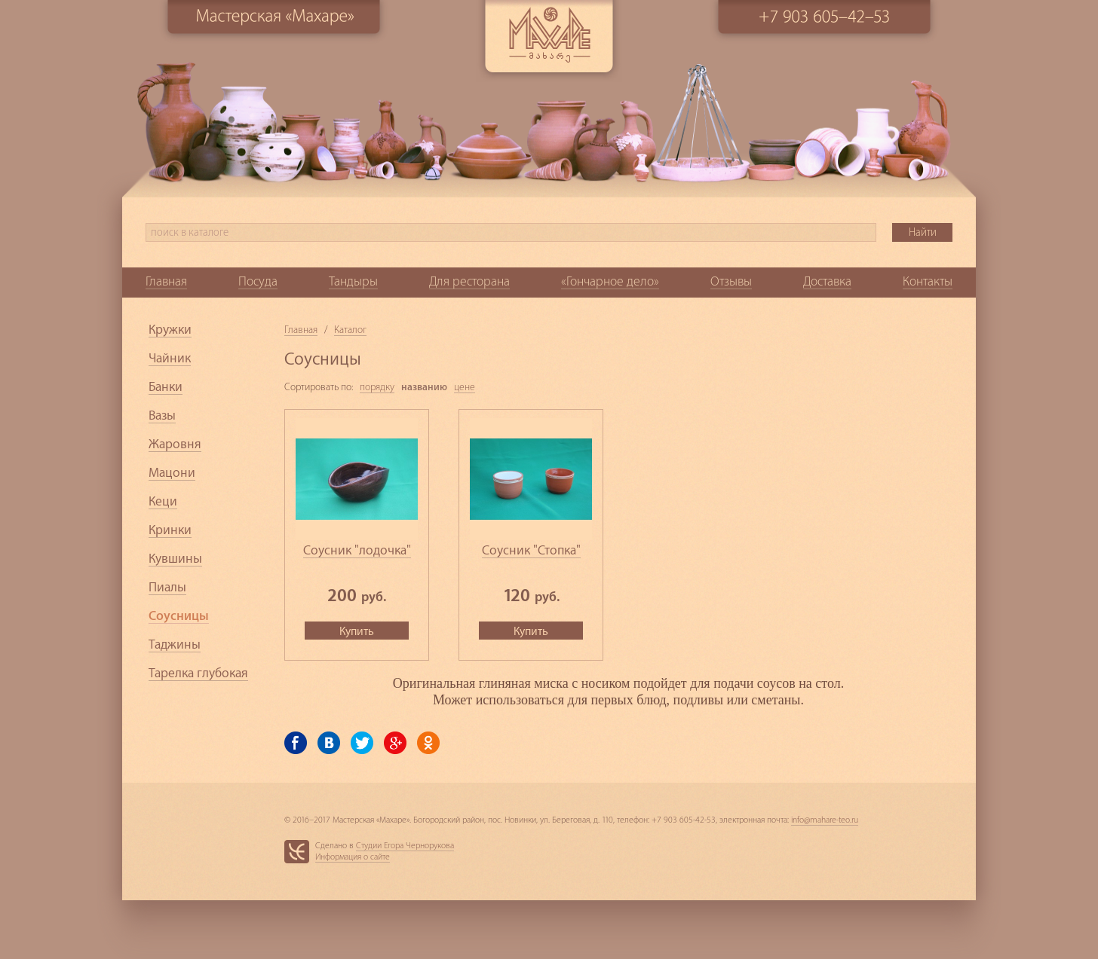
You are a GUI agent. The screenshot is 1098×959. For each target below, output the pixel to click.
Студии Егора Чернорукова (405, 846)
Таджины (175, 644)
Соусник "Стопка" (531, 550)
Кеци (163, 501)
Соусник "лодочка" (357, 550)
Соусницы (179, 616)
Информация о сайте (352, 857)
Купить (356, 631)
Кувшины (175, 558)
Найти (923, 233)
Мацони (172, 473)
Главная (300, 329)
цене (464, 386)
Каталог (350, 329)
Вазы (162, 415)
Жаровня (175, 444)
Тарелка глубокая (198, 673)
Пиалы (167, 587)
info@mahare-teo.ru (824, 820)
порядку (377, 386)
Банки (165, 387)
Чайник (170, 358)
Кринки (170, 530)
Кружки (170, 329)
